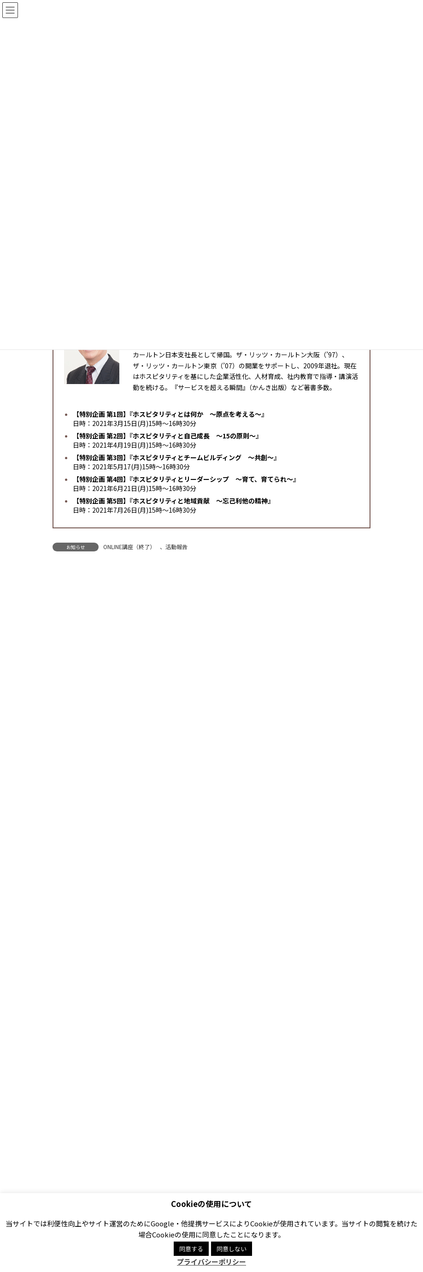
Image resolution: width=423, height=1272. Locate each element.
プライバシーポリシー (149, 1111)
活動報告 (176, 546)
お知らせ (69, 694)
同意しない (232, 1248)
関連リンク (79, 1111)
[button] (309, 1012)
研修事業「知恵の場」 (91, 761)
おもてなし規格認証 (83, 777)
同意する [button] (191, 1248)
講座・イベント (77, 711)
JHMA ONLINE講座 (87, 727)
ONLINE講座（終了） (129, 546)
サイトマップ (295, 1111)
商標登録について (229, 1111)
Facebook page (294, 1154)
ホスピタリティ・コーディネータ (105, 744)
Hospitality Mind (78, 827)
